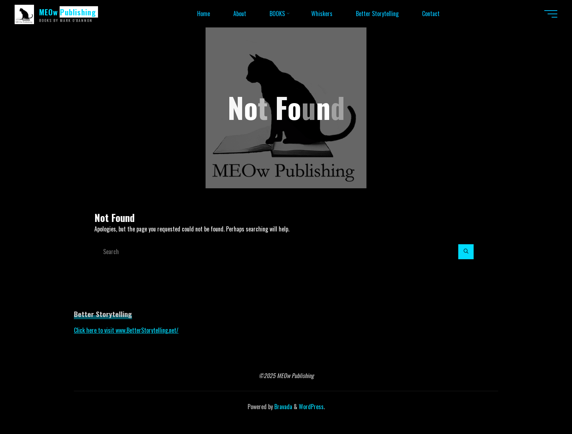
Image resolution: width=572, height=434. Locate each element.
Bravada (282, 406)
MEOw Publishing (67, 12)
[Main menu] (550, 14)
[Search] (466, 252)
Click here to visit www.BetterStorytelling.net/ (126, 330)
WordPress (311, 406)
